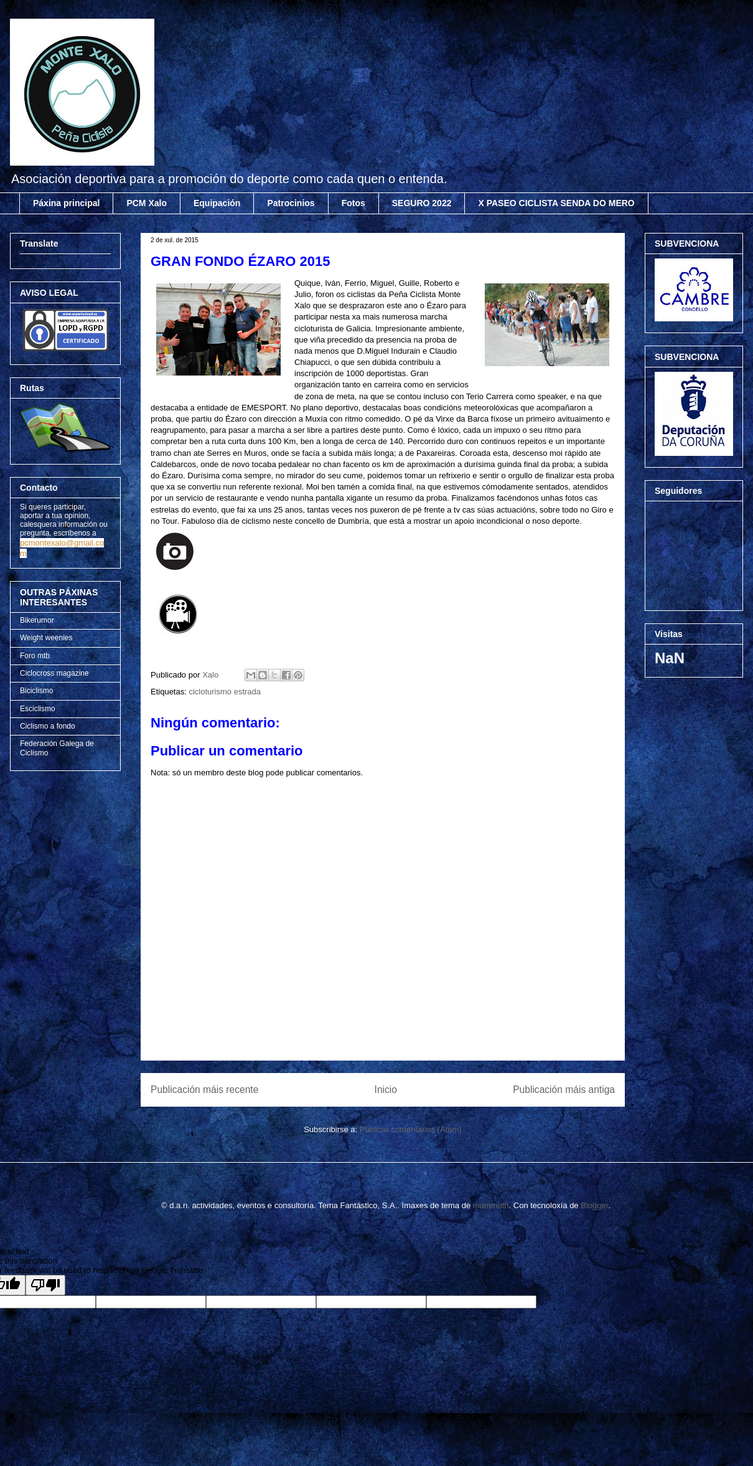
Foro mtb (35, 655)
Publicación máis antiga (564, 1089)
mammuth (491, 1205)
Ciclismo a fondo (47, 726)
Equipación (217, 203)
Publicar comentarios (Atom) (411, 1129)
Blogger (594, 1205)
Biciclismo (36, 690)
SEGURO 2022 (422, 203)
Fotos (353, 203)
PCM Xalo (146, 203)
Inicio (386, 1089)
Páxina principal (66, 203)
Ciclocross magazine (54, 673)
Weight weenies (46, 637)
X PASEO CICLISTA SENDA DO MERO (556, 203)
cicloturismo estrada (225, 691)
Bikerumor (37, 620)
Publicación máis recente (204, 1089)
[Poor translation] (45, 1285)
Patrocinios (290, 203)
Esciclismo (37, 708)
